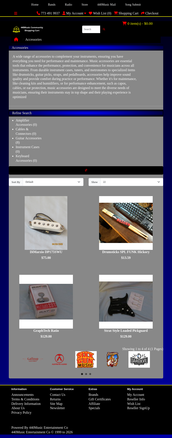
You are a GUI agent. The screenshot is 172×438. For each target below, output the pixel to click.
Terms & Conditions (25, 399)
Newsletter (57, 408)
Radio (68, 4)
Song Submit (133, 4)
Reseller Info (136, 399)
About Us (18, 408)
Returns (55, 399)
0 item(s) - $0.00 (137, 23)
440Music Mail (106, 4)
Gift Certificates (100, 399)
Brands (93, 395)
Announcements (22, 395)
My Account (135, 395)
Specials (94, 408)
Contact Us (57, 395)
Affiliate (94, 404)
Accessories (33, 39)
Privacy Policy (21, 412)
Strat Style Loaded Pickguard (126, 330)
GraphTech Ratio (46, 330)
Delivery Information (26, 404)
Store (84, 4)
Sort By (16, 182)
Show (94, 182)
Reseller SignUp (138, 408)
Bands (52, 4)
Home (35, 4)
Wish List (133, 404)
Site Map (56, 404)
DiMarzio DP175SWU (46, 252)
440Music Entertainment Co (48, 427)
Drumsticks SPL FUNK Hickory (126, 252)
